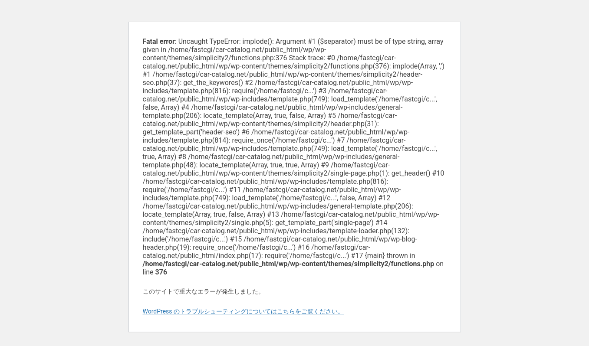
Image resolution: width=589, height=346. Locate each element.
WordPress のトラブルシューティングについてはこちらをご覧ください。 (243, 311)
